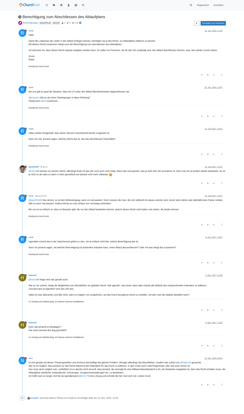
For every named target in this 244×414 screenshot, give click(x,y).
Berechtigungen (30, 23)
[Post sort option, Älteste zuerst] (196, 23)
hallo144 (33, 275)
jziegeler (35, 398)
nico (31, 358)
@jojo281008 (41, 196)
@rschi (44, 167)
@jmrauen (34, 97)
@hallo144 (185, 362)
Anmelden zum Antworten (213, 23)
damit (43, 101)
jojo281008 (34, 167)
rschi (31, 31)
